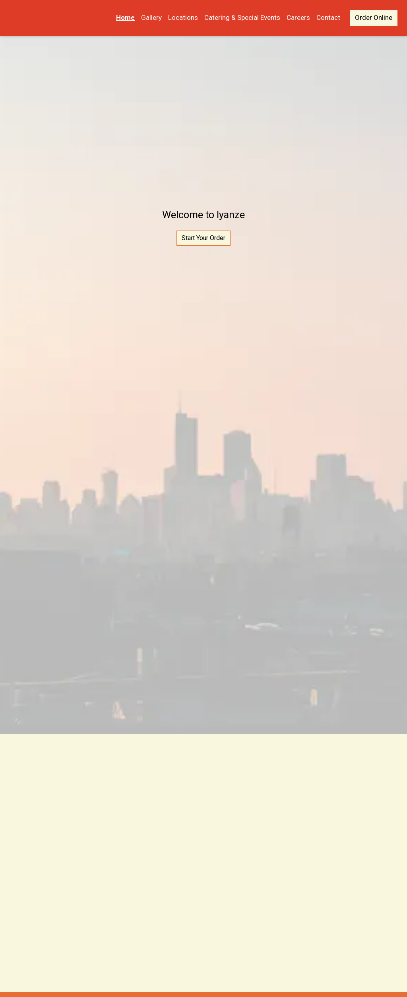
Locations (183, 17)
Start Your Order (203, 238)
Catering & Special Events (242, 17)
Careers (298, 17)
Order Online (373, 17)
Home (125, 17)
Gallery (151, 17)
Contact (328, 17)
